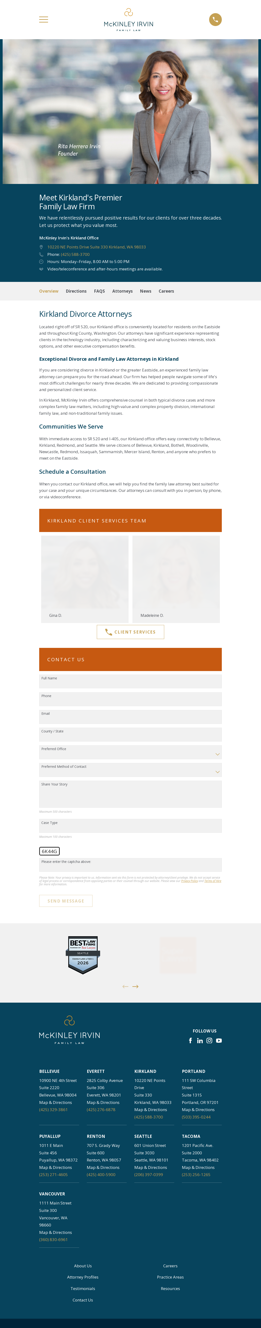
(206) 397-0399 (148, 1174)
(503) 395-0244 (196, 1117)
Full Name (49, 678)
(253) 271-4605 (53, 1174)
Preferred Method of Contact (64, 767)
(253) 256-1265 (196, 1174)
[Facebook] (190, 1040)
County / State (52, 731)
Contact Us (83, 1300)
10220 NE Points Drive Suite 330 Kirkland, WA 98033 (96, 247)
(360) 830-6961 (53, 1239)
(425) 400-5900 (101, 1174)
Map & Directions (55, 1102)
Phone (46, 696)
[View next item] (135, 987)
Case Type (49, 823)
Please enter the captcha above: (66, 862)
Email (45, 714)
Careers (170, 1266)
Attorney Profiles (82, 1277)
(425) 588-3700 (75, 254)
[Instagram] (209, 1040)
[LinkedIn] (200, 1040)
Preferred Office (53, 749)
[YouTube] (219, 1040)
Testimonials (83, 1288)
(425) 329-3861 (53, 1109)
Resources (170, 1288)
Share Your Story (54, 784)
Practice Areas (170, 1277)
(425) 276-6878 (101, 1109)
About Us (83, 1266)
